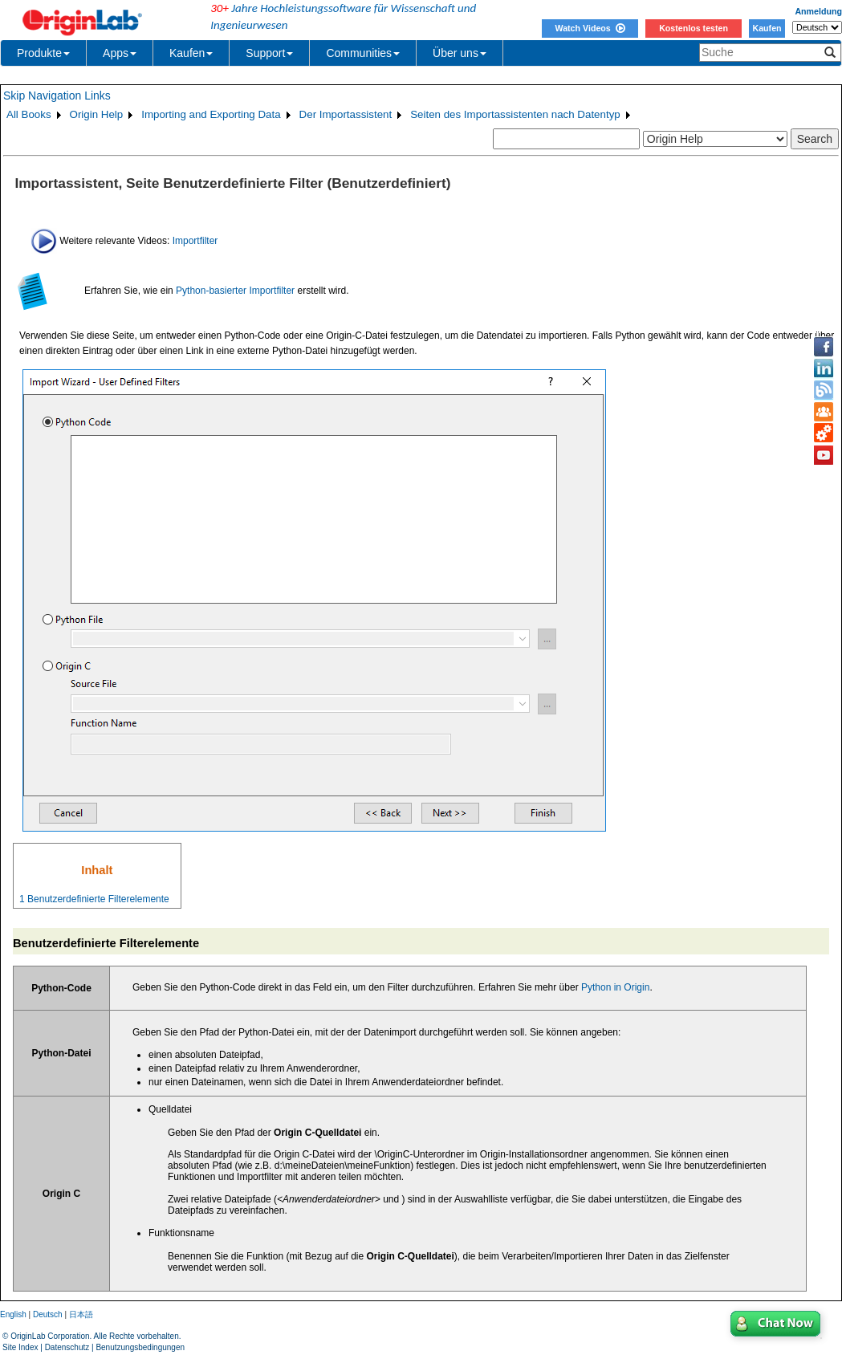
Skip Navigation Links (57, 95)
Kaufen (766, 28)
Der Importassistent (346, 114)
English (13, 1314)
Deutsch (48, 1314)
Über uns (459, 53)
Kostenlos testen (693, 28)
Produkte (43, 53)
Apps (119, 53)
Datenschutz (67, 1347)
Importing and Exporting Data (210, 114)
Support (269, 53)
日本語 (81, 1314)
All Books (28, 114)
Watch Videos (589, 28)
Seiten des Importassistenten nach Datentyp (515, 114)
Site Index (20, 1347)
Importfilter (195, 240)
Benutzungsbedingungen (140, 1347)
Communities (363, 53)
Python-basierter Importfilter (235, 290)
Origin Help (97, 114)
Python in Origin (615, 987)
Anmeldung (818, 11)
